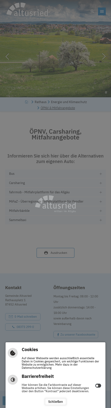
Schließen (55, 402)
